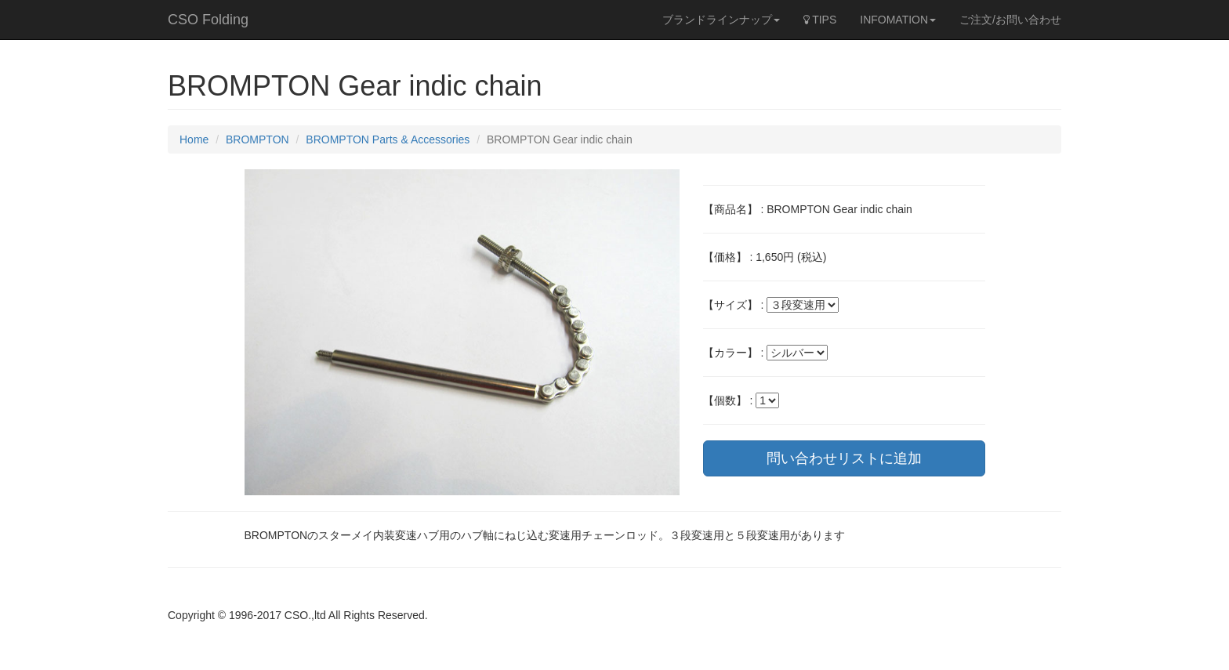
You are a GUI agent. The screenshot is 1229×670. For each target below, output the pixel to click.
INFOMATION (898, 19)
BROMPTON (257, 139)
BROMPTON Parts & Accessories (387, 139)
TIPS (820, 19)
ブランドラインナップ (721, 19)
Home (193, 139)
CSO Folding (208, 19)
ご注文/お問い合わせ (1010, 19)
